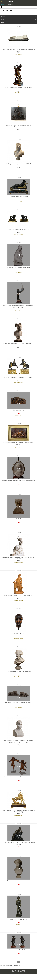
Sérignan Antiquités (18, 447)
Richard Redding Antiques (18, 382)
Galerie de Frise (18, 745)
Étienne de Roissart (18, 310)
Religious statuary (16, 965)
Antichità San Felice (18, 54)
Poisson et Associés (18, 92)
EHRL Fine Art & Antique (18, 562)
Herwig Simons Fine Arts (18, 638)
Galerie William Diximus (18, 955)
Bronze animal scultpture (7, 965)
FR (31, 2)
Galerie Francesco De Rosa (18, 201)
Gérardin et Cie (18, 782)
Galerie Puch (18, 924)
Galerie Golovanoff (18, 847)
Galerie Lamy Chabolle (18, 130)
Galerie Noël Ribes (18, 169)
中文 (35, 2)
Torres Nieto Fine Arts (18, 415)
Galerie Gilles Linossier (18, 707)
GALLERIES (10, 4)
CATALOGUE (3, 4)
